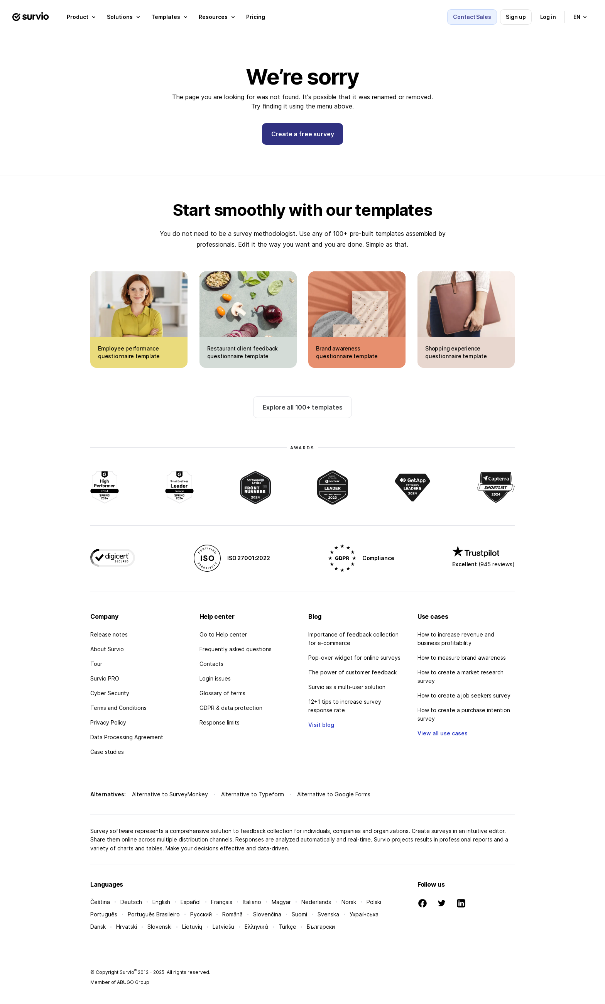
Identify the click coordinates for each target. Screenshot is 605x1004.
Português (103, 914)
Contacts (211, 663)
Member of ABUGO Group (119, 982)
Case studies (107, 751)
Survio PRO (104, 678)
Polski (374, 902)
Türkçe (287, 926)
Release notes (109, 634)
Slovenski (159, 926)
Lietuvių (192, 926)
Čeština (100, 902)
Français (221, 902)
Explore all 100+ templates (303, 407)
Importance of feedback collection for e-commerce (353, 638)
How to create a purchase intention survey (463, 714)
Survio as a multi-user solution (346, 687)
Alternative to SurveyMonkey (170, 794)
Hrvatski (126, 926)
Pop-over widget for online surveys (354, 657)
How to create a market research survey (460, 676)
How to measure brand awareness (461, 657)
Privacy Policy (108, 722)
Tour (96, 663)
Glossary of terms (222, 693)
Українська (364, 914)
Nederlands (316, 902)
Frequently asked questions (235, 649)
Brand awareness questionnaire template (346, 352)
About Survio (107, 649)
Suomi (299, 914)
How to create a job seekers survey (463, 695)
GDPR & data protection (230, 707)
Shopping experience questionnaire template (456, 352)
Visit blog (321, 724)
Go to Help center (223, 634)
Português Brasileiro (154, 914)
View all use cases (442, 733)
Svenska (328, 914)
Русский (201, 914)
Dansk (98, 926)
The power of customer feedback (352, 672)
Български (321, 926)
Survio (128, 972)
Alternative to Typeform (252, 794)
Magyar (281, 902)
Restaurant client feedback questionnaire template (242, 352)
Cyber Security (109, 693)
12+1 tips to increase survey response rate (344, 705)
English (161, 902)
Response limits (219, 722)
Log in (548, 17)
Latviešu (223, 926)
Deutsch (131, 902)
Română (232, 914)
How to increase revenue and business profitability (455, 638)
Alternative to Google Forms (333, 794)
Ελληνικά (256, 926)
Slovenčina (267, 914)
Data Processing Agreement (126, 737)
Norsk (348, 902)
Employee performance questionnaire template (128, 352)
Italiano (252, 902)
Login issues (215, 678)
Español (191, 902)
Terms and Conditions (118, 707)
